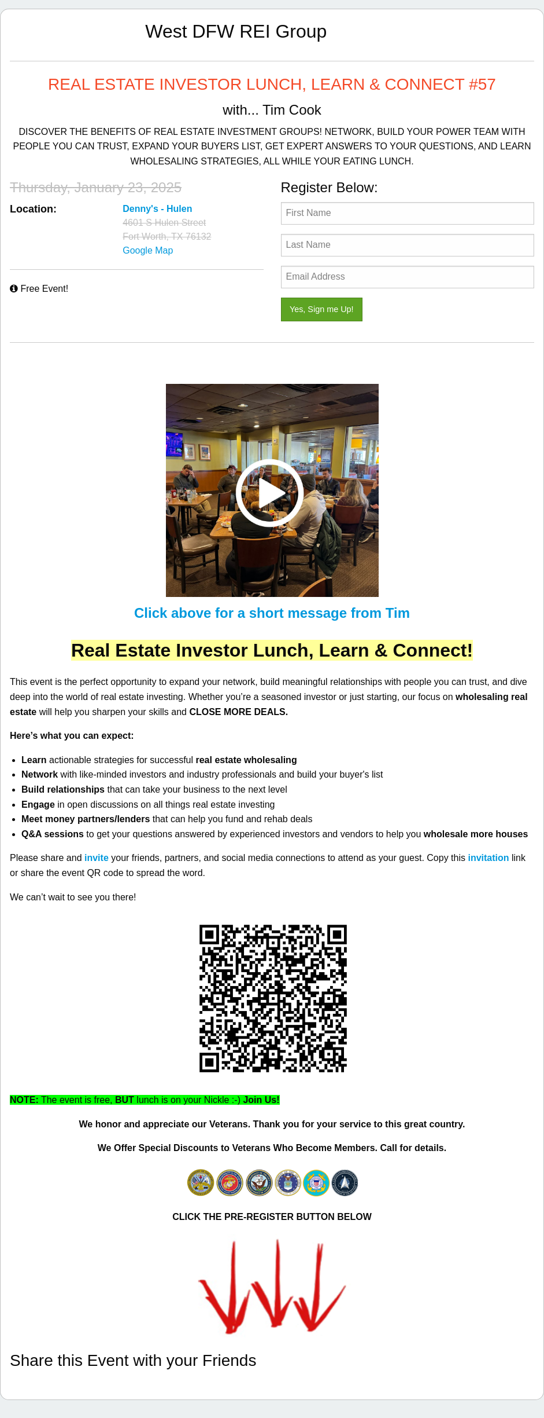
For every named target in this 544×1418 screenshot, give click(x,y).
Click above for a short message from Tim (272, 613)
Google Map (148, 250)
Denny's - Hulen (157, 209)
